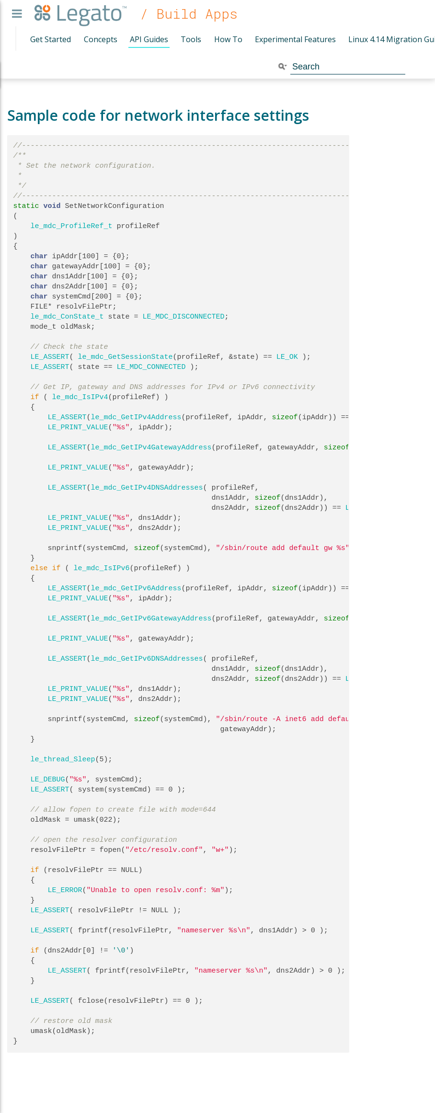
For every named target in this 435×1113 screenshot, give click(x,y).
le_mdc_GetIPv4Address (136, 417)
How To (228, 39)
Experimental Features (295, 39)
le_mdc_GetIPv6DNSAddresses (147, 659)
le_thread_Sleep (63, 759)
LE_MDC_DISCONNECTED (184, 316)
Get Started (50, 39)
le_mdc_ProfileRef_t (72, 226)
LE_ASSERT (50, 357)
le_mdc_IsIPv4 (80, 397)
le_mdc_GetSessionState (125, 357)
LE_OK (287, 357)
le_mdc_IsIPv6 (102, 568)
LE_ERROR (65, 890)
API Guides (149, 39)
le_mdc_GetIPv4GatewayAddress (151, 447)
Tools (191, 39)
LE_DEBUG (48, 779)
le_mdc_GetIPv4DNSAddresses (147, 488)
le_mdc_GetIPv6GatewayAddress (151, 618)
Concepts (100, 39)
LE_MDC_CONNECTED (151, 367)
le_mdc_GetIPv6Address (136, 588)
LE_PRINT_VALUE (78, 427)
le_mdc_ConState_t (67, 316)
